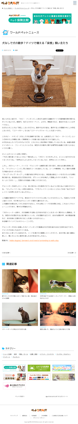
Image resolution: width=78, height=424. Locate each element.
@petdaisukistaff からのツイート (57, 396)
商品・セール (23, 354)
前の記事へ (6, 253)
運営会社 (24, 415)
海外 (15, 354)
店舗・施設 (33, 354)
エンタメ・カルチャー (63, 354)
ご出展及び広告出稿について (60, 415)
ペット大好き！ (8, 8)
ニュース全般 (7, 354)
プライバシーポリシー (39, 418)
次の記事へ (71, 253)
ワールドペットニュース (22, 8)
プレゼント (16, 357)
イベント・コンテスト (47, 354)
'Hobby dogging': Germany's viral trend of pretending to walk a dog (33, 240)
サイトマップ (14, 415)
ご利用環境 (44, 415)
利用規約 (34, 415)
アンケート (6, 357)
